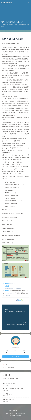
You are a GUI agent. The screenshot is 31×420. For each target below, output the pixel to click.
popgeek (12, 283)
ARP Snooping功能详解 (9, 383)
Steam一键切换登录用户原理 (10, 378)
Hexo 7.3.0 (11, 413)
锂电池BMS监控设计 (8, 399)
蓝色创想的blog (8, 295)
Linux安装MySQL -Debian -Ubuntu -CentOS (14, 394)
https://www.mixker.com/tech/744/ (12, 288)
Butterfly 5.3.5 (21, 413)
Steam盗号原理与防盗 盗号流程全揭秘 (13, 389)
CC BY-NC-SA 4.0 (10, 293)
